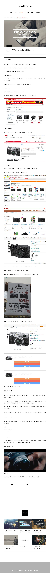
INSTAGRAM (27, 12)
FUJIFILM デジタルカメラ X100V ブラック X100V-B (23, 369)
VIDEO (32, 12)
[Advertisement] (25, 488)
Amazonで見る (18, 361)
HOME (11, 12)
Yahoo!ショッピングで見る (36, 361)
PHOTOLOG (21, 12)
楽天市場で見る (27, 361)
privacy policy (38, 12)
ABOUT (16, 12)
